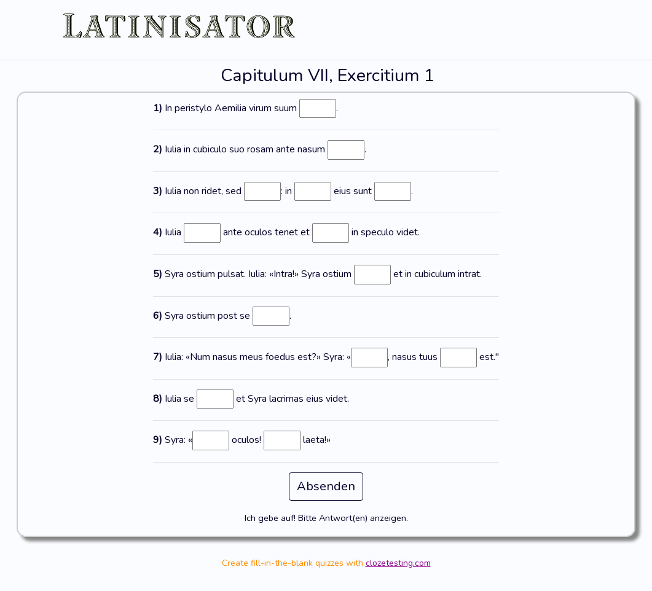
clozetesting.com (398, 563)
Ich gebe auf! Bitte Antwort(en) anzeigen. (326, 518)
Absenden (326, 486)
